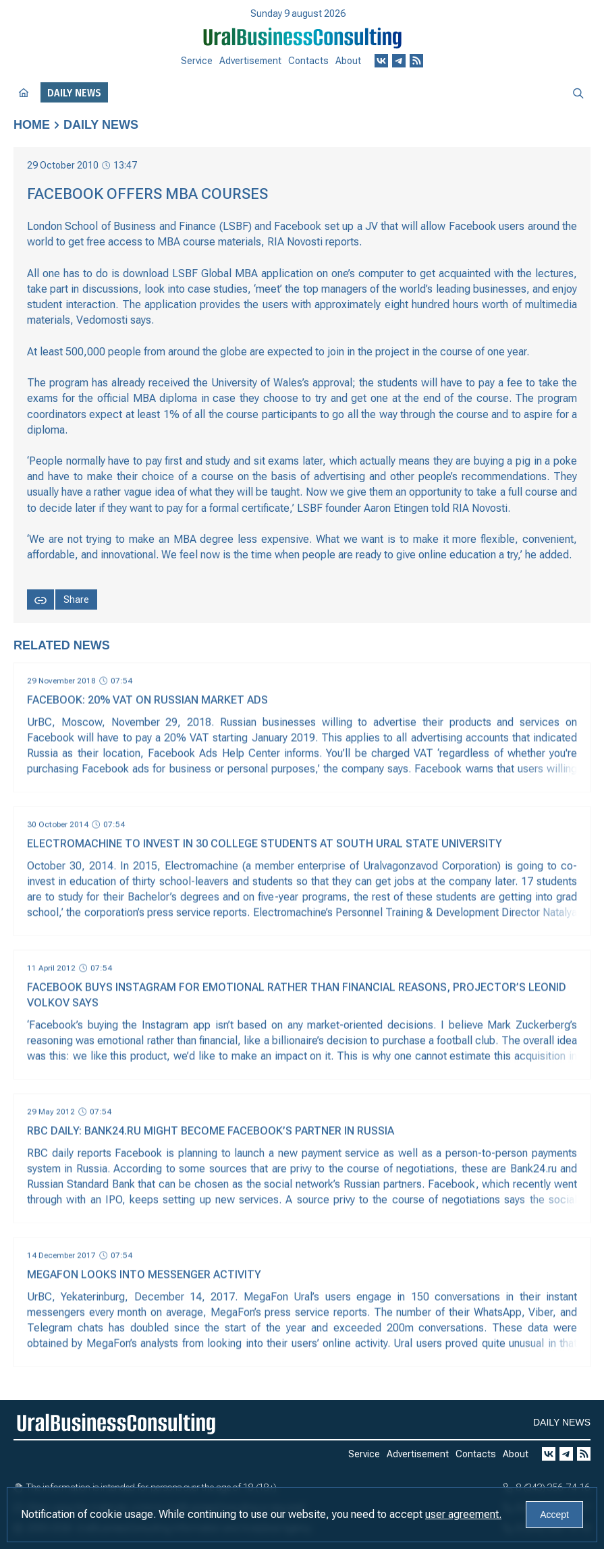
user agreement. (463, 1514)
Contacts (308, 60)
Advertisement (250, 60)
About (348, 60)
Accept (554, 1514)
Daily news (100, 124)
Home (31, 124)
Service (197, 60)
